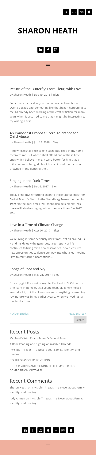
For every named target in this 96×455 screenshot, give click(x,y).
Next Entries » (77, 313)
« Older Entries (19, 313)
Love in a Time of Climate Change (36, 224)
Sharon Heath (22, 94)
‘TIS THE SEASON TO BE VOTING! (30, 360)
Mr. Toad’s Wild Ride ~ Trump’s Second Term (38, 338)
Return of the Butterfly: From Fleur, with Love (46, 89)
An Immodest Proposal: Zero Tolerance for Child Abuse (44, 135)
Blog (56, 94)
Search (80, 320)
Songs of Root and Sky (27, 269)
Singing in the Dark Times (30, 180)
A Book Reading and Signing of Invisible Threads (40, 344)
